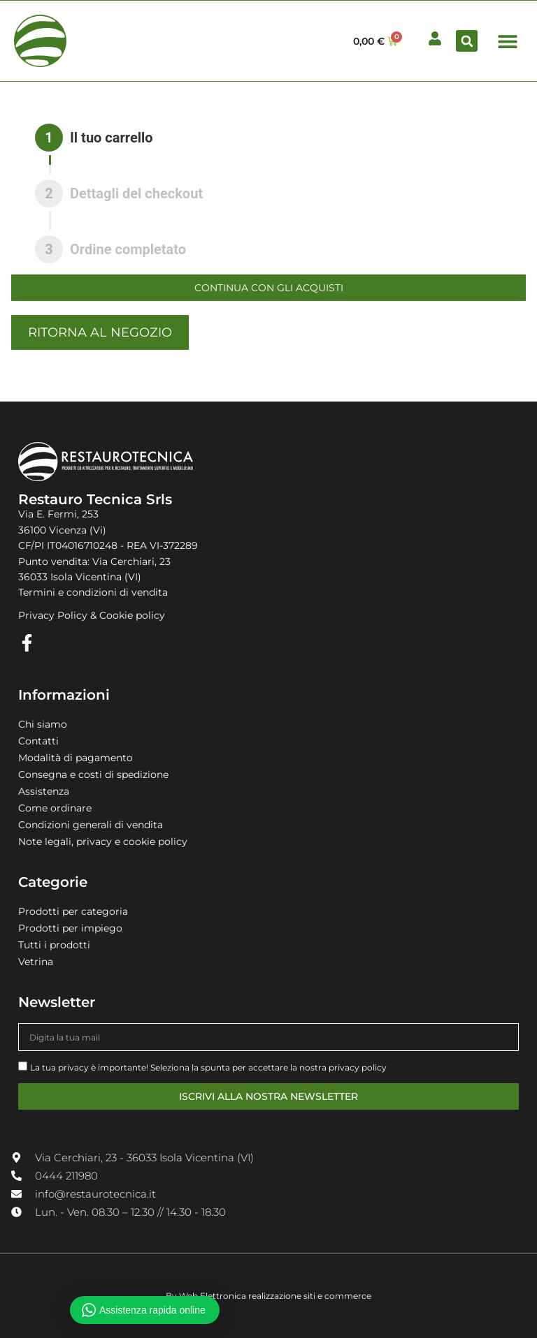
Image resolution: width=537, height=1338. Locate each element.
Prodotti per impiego (70, 928)
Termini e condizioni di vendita (93, 592)
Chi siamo (42, 724)
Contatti (38, 741)
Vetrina (35, 961)
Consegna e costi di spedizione (93, 774)
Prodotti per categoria (73, 911)
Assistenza (43, 791)
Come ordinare (55, 808)
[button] (467, 41)
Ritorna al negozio (100, 332)
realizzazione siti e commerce (309, 1296)
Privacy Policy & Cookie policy (91, 615)
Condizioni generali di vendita (90, 824)
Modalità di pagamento (75, 757)
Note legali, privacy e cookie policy (102, 841)
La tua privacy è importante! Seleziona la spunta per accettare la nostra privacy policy (208, 1067)
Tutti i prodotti (54, 945)
